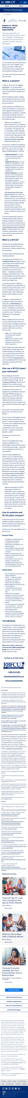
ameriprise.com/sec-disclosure (14, 748)
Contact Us (4, 1081)
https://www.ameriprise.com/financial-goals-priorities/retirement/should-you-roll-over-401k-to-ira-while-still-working (13, 868)
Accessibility (18, 1083)
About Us (14, 1081)
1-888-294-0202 (14, 672)
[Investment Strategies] (14, 1010)
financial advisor (18, 358)
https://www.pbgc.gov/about (11, 828)
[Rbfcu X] (9, 1088)
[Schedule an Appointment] (14, 1001)
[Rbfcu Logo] (10, 2)
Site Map (24, 1083)
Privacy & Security (9, 1083)
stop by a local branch (16, 1073)
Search (7, 6)
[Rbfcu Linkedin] (18, 1088)
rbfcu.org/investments (14, 681)
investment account (12, 265)
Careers (9, 1081)
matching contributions (9, 382)
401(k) (13, 246)
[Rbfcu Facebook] (3, 1088)
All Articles (6, 14)
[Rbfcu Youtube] (15, 1088)
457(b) (7, 338)
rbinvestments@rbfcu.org (14, 676)
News (3, 1083)
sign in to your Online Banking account (13, 1062)
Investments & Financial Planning (13, 10)
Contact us (3, 1073)
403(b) (7, 333)
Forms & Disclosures (22, 1081)
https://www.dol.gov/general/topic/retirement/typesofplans (13, 809)
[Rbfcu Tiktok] (12, 1088)
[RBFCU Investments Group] (14, 997)
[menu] (2, 2)
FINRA (6, 798)
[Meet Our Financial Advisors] (14, 1006)
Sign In (21, 6)
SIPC (11, 798)
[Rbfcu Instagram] (6, 1088)
